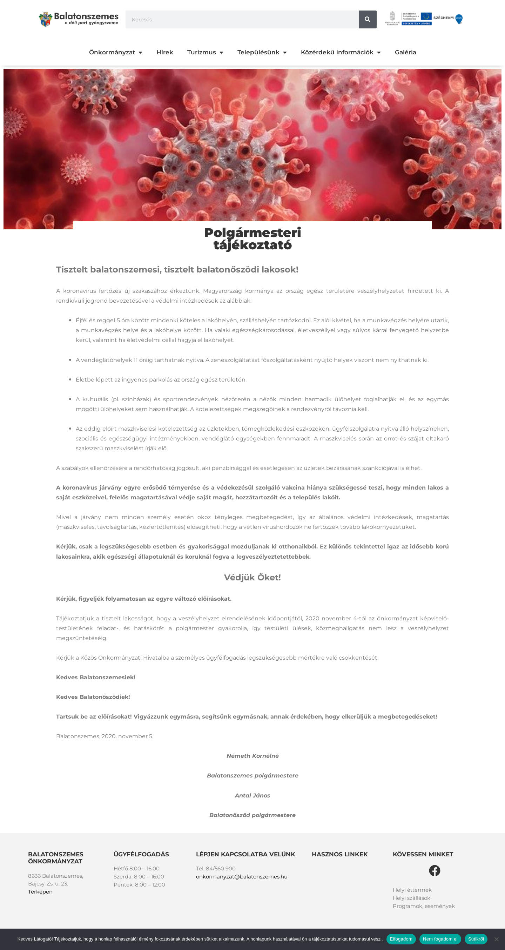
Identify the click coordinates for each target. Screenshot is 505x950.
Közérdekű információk (341, 52)
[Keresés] (368, 19)
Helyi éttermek (412, 890)
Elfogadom (401, 939)
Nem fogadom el (440, 939)
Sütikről (476, 939)
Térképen (40, 891)
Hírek (164, 52)
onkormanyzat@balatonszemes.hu (242, 876)
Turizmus (205, 52)
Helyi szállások (411, 898)
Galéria (405, 52)
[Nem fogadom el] (496, 939)
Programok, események (424, 906)
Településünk (262, 52)
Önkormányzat (115, 52)
